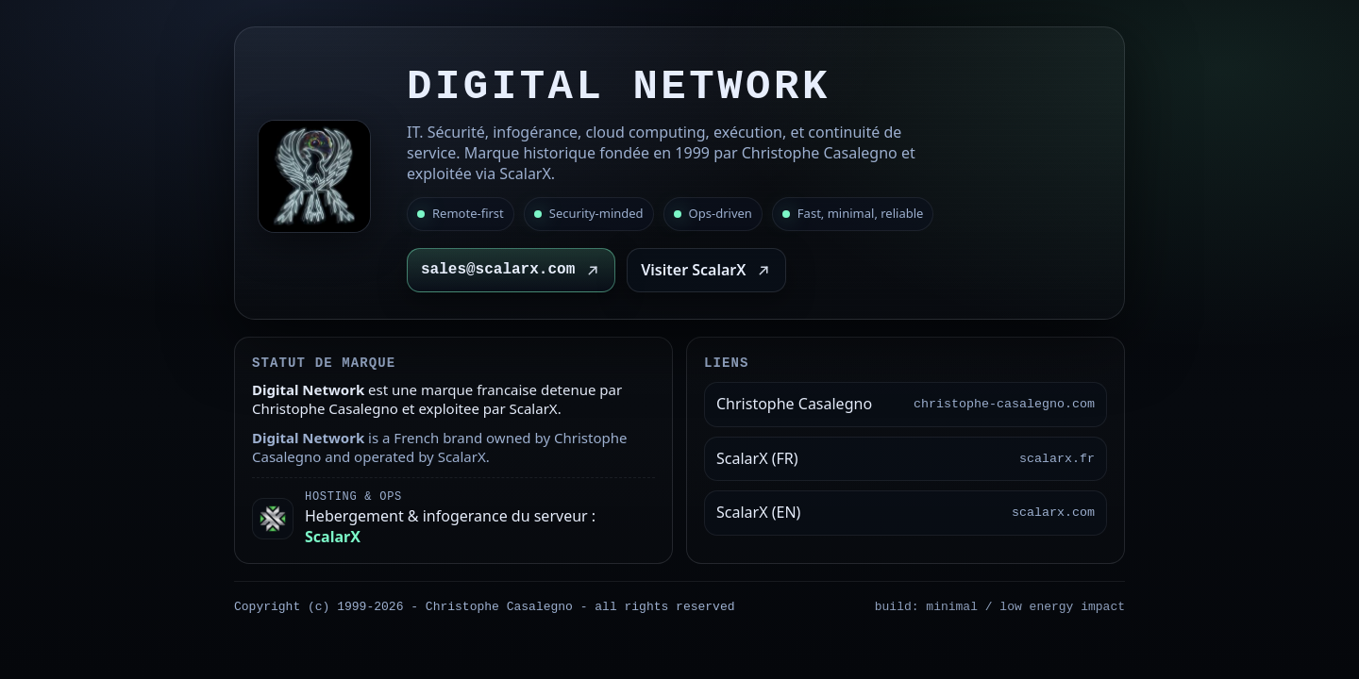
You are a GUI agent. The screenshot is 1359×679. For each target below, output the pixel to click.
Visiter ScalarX (706, 269)
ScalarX (333, 536)
